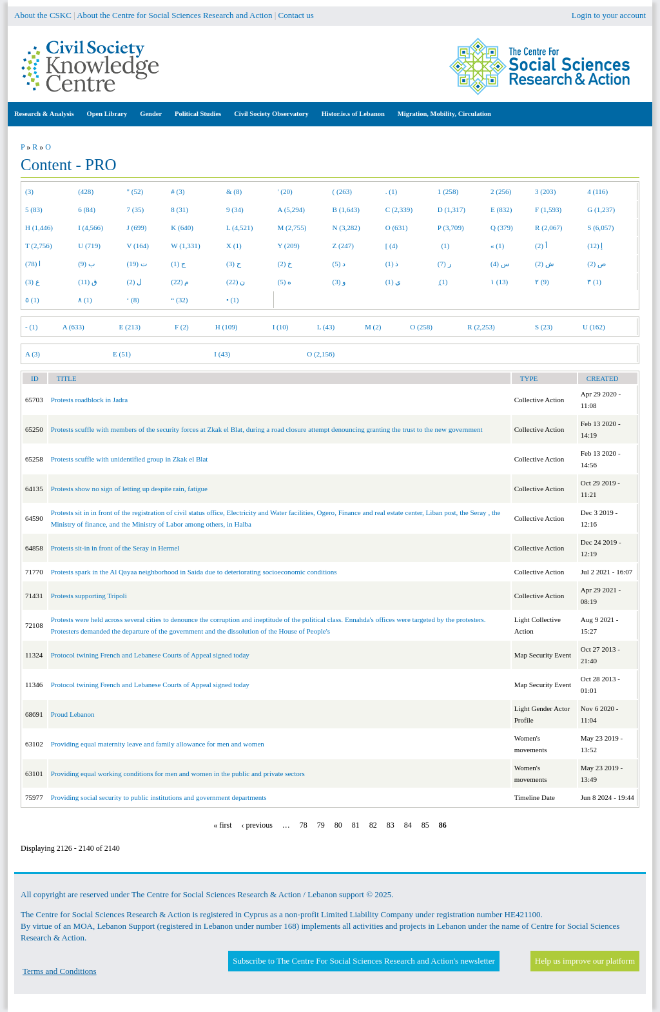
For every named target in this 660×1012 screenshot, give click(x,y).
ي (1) (393, 282)
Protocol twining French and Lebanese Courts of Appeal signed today (150, 655)
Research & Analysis (44, 113)
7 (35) (135, 209)
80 (338, 825)
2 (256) (500, 191)
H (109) (226, 327)
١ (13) (499, 282)
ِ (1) (443, 282)
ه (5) (285, 282)
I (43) (222, 354)
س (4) (499, 264)
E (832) (501, 209)
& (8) (234, 191)
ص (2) (596, 264)
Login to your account (609, 15)
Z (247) (343, 245)
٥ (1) (32, 300)
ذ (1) (392, 264)
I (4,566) (90, 227)
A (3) (32, 354)
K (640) (182, 227)
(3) (29, 191)
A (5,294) (291, 209)
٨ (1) (85, 300)
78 (303, 825)
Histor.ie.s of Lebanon (353, 113)
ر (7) (444, 264)
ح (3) (233, 264)
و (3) (339, 282)
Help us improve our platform (585, 961)
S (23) (543, 327)
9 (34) (235, 209)
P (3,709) (451, 227)
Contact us (296, 15)
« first (222, 825)
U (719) (89, 245)
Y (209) (289, 245)
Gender (151, 113)
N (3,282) (346, 227)
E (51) (122, 354)
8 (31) (179, 209)
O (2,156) (321, 354)
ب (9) (86, 264)
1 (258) (448, 191)
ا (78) (33, 264)
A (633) (73, 327)
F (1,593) (548, 209)
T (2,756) (38, 245)
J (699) (137, 227)
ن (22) (235, 282)
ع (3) (32, 282)
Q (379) (501, 227)
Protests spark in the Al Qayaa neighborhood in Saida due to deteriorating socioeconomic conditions (194, 572)
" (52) (135, 191)
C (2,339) (398, 209)
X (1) (234, 245)
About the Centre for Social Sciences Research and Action (174, 15)
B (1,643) (346, 209)
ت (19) (137, 264)
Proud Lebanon (73, 714)
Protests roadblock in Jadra (89, 400)
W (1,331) (185, 245)
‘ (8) (133, 300)
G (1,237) (601, 209)
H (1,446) (39, 227)
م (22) (180, 282)
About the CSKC (43, 15)
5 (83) (34, 209)
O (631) (396, 227)
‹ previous (257, 825)
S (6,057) (600, 227)
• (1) (232, 300)
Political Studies (198, 113)
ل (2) (134, 282)
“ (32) (179, 300)
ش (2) (544, 264)
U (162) (594, 327)
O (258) (421, 327)
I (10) (281, 327)
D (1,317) (451, 209)
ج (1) (178, 264)
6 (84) (86, 209)
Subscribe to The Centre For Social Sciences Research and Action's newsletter (363, 961)
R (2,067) (548, 227)
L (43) (326, 327)
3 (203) (545, 191)
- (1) (31, 327)
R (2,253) (480, 327)
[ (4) (391, 245)
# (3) (177, 191)
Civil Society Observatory (271, 113)
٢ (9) (542, 282)
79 (321, 825)
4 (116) (597, 191)
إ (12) (595, 245)
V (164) (138, 245)
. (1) (391, 191)
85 (425, 825)
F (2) (182, 327)
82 (373, 825)
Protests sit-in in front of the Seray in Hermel (115, 548)
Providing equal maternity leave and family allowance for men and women (157, 744)
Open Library (107, 113)
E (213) (130, 327)
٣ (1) (594, 282)
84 (408, 825)
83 (390, 825)
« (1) (497, 245)
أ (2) (541, 245)
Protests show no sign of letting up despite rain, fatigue (129, 488)
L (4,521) (239, 227)
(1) (443, 245)
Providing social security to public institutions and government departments (159, 797)
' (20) (285, 191)
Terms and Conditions (60, 971)
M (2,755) (292, 227)
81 (356, 825)
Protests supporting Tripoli (89, 595)
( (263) (342, 191)
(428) (85, 191)
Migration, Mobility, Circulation (444, 113)
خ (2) (285, 264)
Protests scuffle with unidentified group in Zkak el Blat (129, 459)
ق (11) (87, 282)
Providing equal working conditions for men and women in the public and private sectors (178, 773)
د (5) (339, 264)
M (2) (373, 327)
